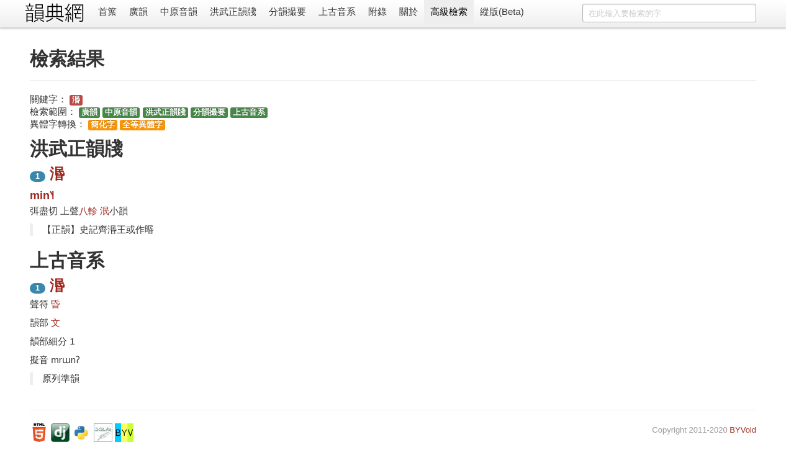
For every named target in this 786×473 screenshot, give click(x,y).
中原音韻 (178, 11)
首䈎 (107, 11)
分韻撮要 (287, 11)
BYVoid (743, 430)
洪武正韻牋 (233, 11)
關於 (408, 11)
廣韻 (138, 11)
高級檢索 (449, 11)
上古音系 (337, 11)
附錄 (377, 11)
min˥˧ (42, 195)
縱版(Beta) (502, 11)
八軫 (88, 210)
